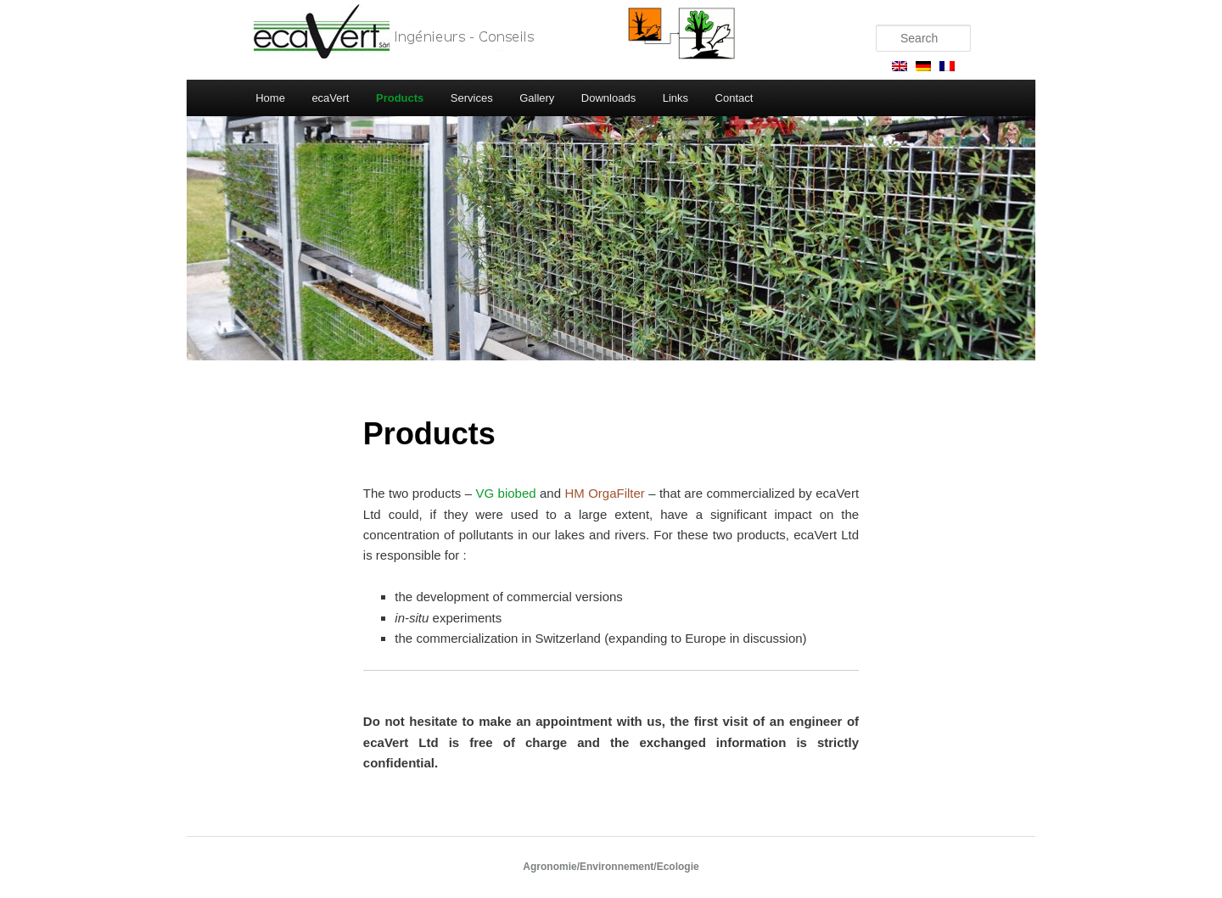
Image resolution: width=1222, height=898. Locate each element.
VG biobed (506, 493)
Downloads (608, 98)
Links (675, 98)
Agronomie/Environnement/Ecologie (610, 867)
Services (472, 98)
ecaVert (330, 98)
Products (399, 98)
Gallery (536, 98)
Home (270, 98)
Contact (734, 98)
